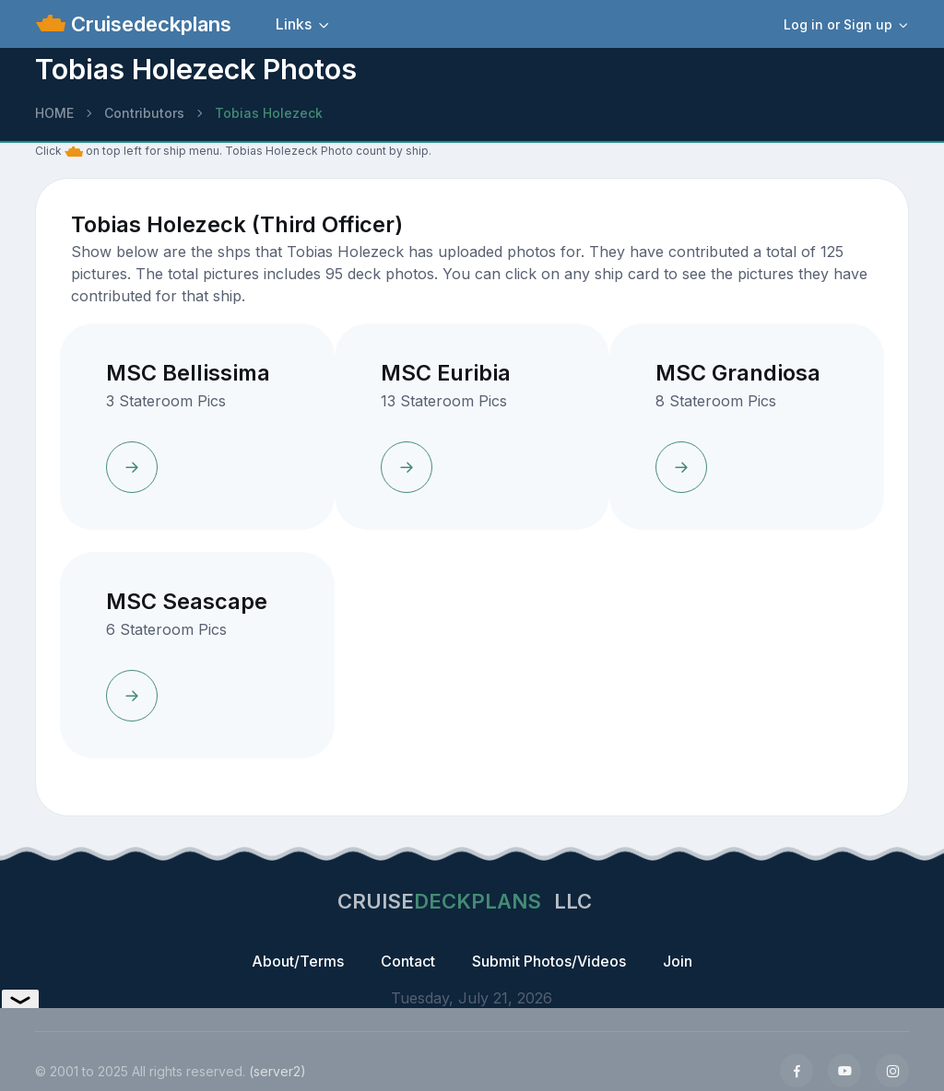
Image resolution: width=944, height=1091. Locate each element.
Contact (408, 961)
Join (677, 961)
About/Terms (298, 961)
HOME (54, 113)
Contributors (144, 113)
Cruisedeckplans (148, 24)
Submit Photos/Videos (549, 961)
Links (294, 24)
